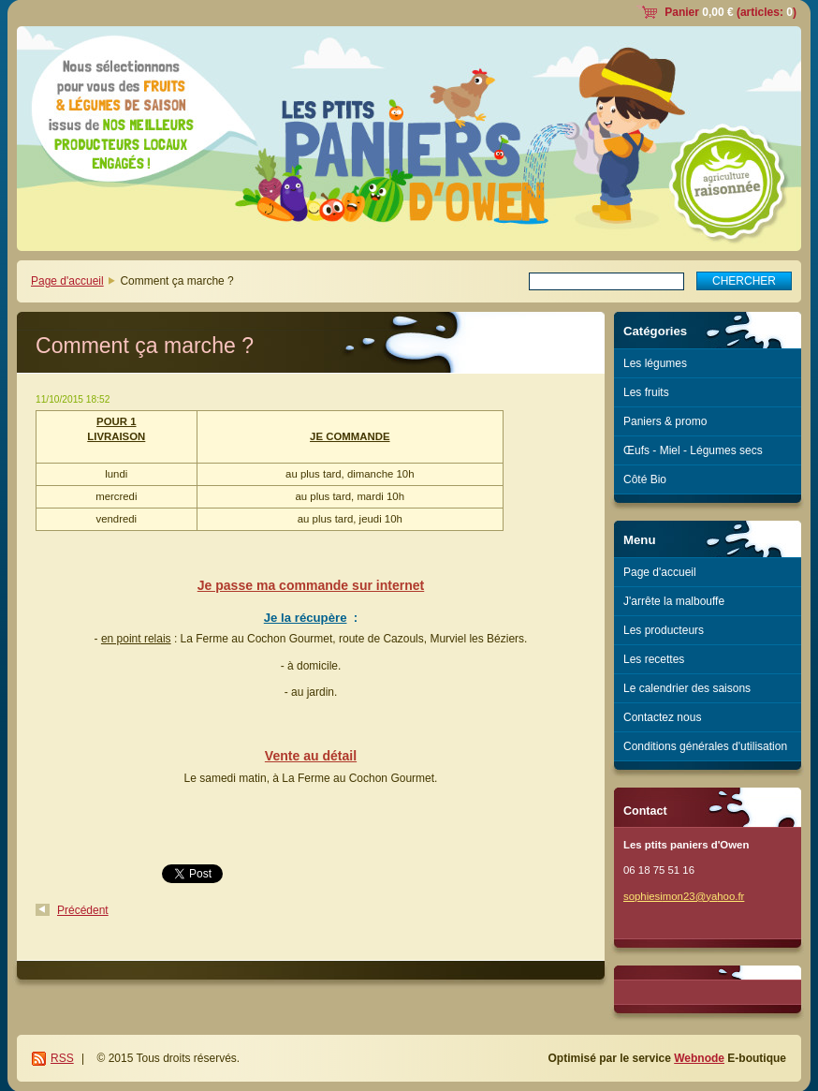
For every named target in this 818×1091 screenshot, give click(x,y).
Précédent (83, 910)
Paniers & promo (665, 421)
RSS (62, 1058)
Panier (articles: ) (730, 12)
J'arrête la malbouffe (673, 601)
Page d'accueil (67, 280)
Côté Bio (644, 479)
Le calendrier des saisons (687, 688)
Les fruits (646, 392)
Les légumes (655, 363)
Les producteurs (663, 630)
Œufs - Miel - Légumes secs (693, 450)
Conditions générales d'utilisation (705, 746)
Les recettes (653, 659)
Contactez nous (662, 717)
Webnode (699, 1058)
